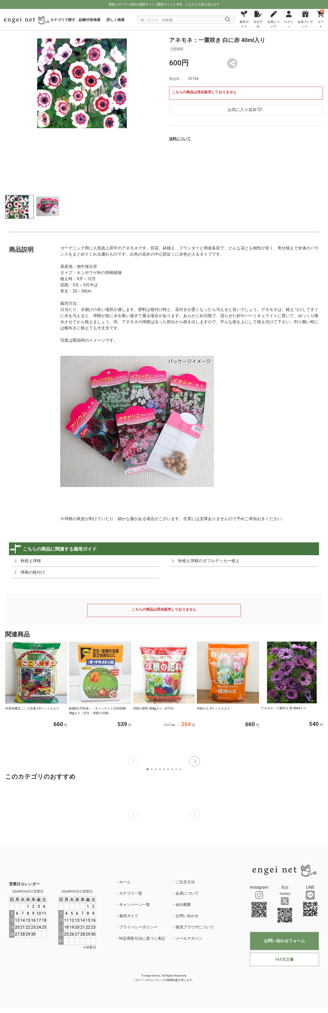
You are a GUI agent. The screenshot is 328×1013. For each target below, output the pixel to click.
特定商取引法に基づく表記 (142, 938)
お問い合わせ (187, 916)
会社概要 (183, 904)
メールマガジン (189, 938)
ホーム (125, 882)
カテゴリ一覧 (130, 893)
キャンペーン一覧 (134, 904)
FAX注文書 (284, 959)
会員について (187, 893)
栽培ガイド (128, 916)
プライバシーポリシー (138, 927)
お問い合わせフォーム (284, 940)
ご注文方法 (185, 882)
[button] (195, 761)
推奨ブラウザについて (195, 927)
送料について (180, 139)
